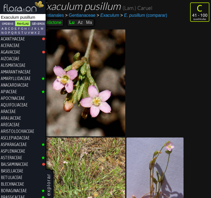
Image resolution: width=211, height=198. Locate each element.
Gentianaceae (87, 15)
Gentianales (59, 15)
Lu (79, 22)
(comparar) (151, 15)
